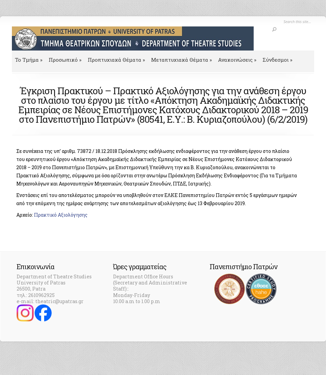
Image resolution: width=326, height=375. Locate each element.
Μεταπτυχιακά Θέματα (181, 59)
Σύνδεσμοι (277, 59)
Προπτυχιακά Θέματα (116, 59)
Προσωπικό (65, 59)
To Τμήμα (28, 59)
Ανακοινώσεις (237, 59)
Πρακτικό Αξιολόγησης (61, 215)
